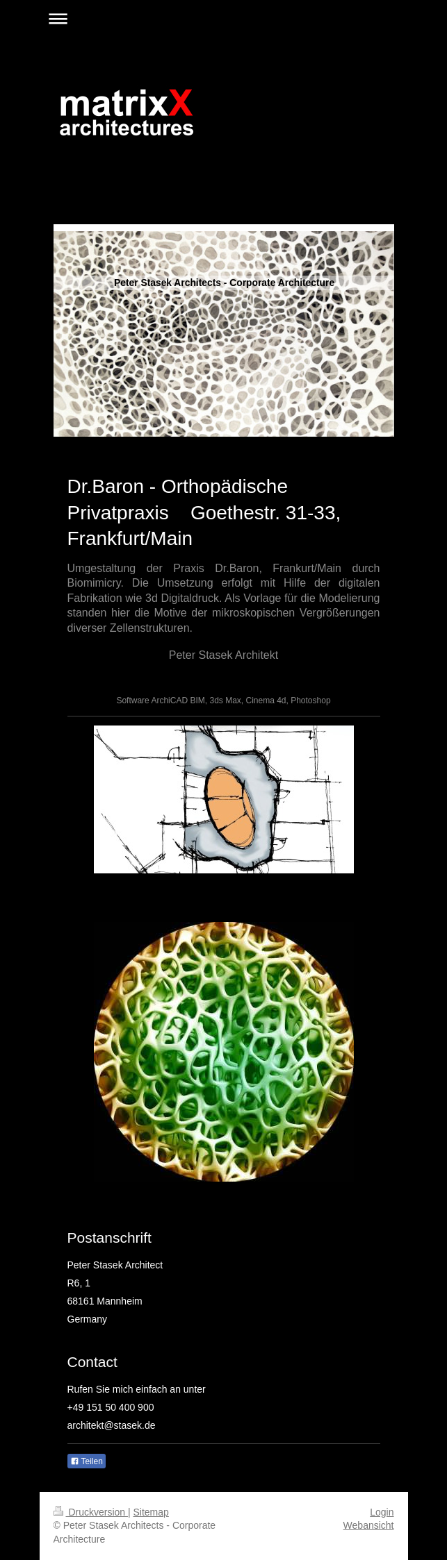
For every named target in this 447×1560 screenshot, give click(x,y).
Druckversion (91, 1512)
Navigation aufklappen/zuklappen (224, 18)
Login (381, 1512)
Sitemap (151, 1512)
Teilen (86, 1461)
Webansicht (368, 1525)
